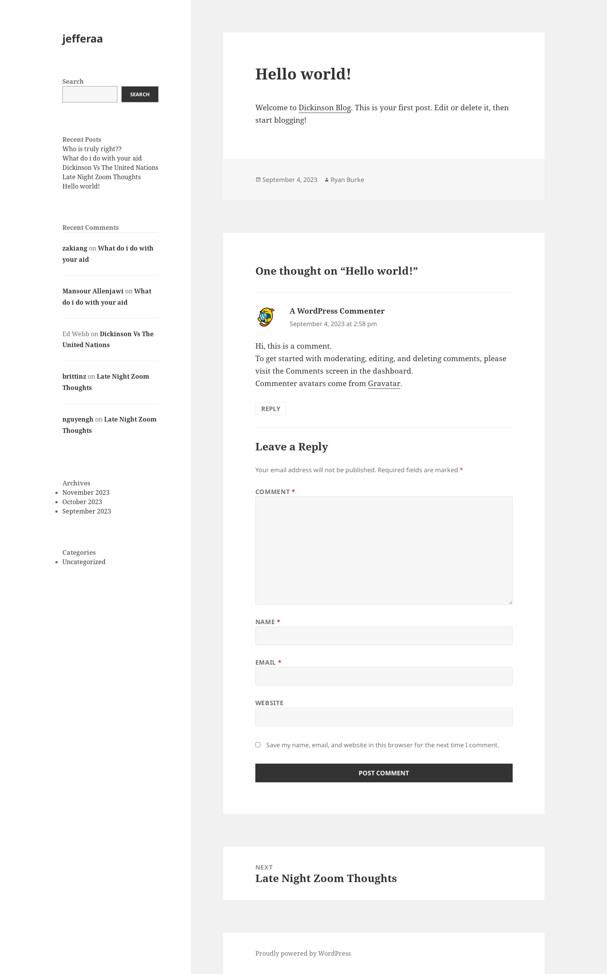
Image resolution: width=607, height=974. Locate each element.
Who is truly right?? (92, 149)
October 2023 (82, 502)
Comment (275, 491)
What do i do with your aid (102, 158)
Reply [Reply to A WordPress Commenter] (270, 408)
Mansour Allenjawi (93, 291)
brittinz (74, 376)
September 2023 (86, 511)
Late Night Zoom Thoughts (101, 177)
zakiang (74, 248)
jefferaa (82, 38)
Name (268, 622)
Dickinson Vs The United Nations (110, 167)
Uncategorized (84, 562)
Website (269, 703)
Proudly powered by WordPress (303, 953)
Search (73, 81)
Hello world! (81, 186)
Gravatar (384, 383)
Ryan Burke (347, 179)
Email (268, 662)
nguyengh (78, 419)
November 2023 (86, 492)
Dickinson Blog (325, 107)
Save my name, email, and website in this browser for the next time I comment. (382, 745)
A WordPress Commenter (337, 311)
